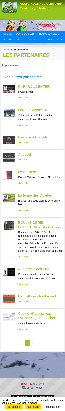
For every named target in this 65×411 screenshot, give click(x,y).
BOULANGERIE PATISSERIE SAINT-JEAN (38, 225)
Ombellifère (27, 172)
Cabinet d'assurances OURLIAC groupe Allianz (37, 316)
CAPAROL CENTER (34, 86)
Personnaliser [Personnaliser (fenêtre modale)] (52, 407)
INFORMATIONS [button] (11, 39)
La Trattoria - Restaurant (37, 296)
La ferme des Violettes (35, 195)
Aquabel (24, 155)
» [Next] (37, 343)
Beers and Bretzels (33, 137)
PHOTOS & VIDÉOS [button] (48, 33)
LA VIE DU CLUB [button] (25, 33)
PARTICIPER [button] (30, 39)
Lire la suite (23, 98)
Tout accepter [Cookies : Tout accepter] (13, 407)
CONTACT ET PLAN (52, 39)
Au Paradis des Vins (34, 269)
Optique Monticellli (32, 110)
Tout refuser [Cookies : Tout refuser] (32, 407)
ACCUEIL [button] (7, 33)
